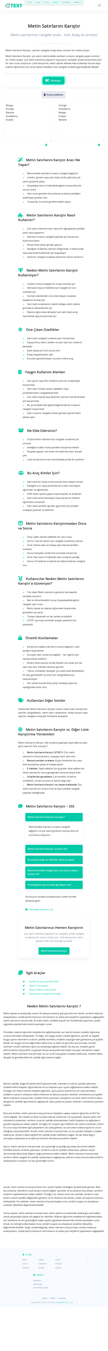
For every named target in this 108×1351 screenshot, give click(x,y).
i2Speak (25, 1311)
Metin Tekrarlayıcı (38, 1029)
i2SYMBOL (66, 2)
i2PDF (29, 2)
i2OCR (46, 2)
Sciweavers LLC (62, 1346)
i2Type (41, 1311)
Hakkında (37, 1324)
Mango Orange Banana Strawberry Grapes (27, 165)
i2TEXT (55, 2)
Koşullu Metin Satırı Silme (42, 1033)
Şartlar (53, 1342)
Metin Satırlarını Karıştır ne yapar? (54, 861)
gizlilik (44, 1342)
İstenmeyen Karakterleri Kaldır (45, 1037)
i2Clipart (58, 1307)
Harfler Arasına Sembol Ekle (43, 1025)
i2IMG (38, 2)
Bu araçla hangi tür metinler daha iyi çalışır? (54, 903)
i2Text (24, 1307)
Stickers (58, 1311)
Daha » (77, 2)
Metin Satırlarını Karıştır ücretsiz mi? (54, 893)
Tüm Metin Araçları (41, 1331)
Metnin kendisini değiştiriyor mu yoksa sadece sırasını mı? (54, 916)
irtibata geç (37, 1328)
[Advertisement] (54, 93)
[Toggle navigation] (99, 5)
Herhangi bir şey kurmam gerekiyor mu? (54, 928)
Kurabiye (62, 1342)
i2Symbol (42, 1307)
